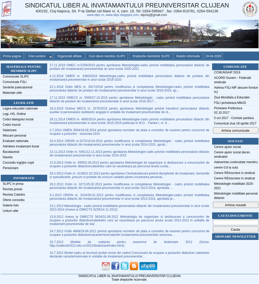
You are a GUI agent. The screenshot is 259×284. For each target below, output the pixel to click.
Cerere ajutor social (227, 147)
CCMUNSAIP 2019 (227, 72)
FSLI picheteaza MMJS (230, 103)
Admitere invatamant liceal (21, 146)
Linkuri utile (11, 211)
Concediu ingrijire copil (18, 162)
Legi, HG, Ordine (14, 114)
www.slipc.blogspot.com (122, 15)
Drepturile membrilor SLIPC (151, 56)
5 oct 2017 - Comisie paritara (234, 118)
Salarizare (10, 130)
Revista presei (12, 189)
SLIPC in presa (13, 184)
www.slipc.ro (95, 15)
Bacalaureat (11, 152)
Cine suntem (39, 56)
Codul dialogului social (18, 119)
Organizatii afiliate (68, 56)
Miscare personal (14, 135)
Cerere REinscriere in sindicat (234, 173)
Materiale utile (12, 93)
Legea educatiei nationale (20, 108)
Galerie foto (11, 205)
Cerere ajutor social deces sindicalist (232, 154)
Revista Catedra (14, 194)
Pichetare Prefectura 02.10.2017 (228, 110)
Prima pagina (12, 56)
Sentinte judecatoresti (17, 87)
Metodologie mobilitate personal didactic (236, 196)
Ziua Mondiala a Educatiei (232, 97)
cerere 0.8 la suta (226, 167)
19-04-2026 (213, 56)
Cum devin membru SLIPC (107, 56)
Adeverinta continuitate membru (236, 162)
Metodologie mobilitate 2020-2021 (234, 186)
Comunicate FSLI (15, 82)
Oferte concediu (14, 200)
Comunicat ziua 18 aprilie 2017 (235, 123)
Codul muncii (12, 125)
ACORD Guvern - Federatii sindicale (232, 80)
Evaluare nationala (15, 141)
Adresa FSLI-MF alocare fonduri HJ (236, 90)
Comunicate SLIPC (16, 76)
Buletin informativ (188, 56)
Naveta (8, 157)
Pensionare (11, 168)
